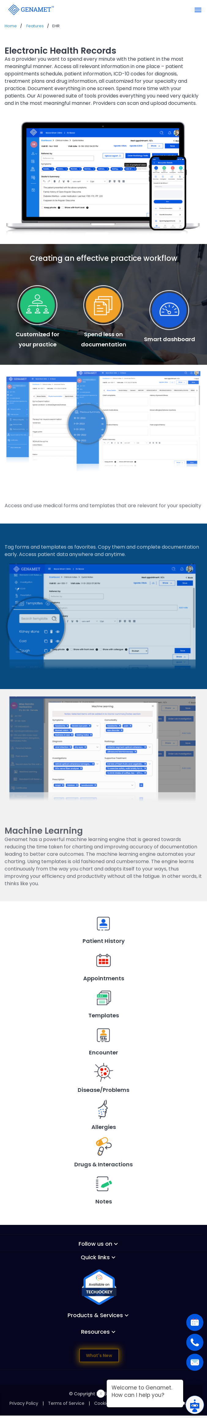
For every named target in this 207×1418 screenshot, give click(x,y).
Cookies (102, 1403)
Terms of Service (66, 1403)
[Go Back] (31, 9)
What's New (99, 1355)
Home (11, 26)
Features (35, 26)
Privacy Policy (23, 1403)
